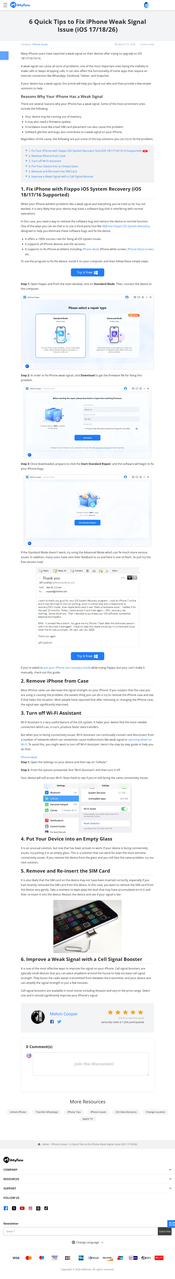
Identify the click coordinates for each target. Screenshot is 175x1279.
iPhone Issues (40, 44)
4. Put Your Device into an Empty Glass (53, 166)
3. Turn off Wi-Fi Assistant (45, 161)
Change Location (155, 1112)
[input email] (80, 1231)
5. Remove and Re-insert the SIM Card (53, 171)
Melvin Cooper (64, 1014)
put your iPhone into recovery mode (67, 668)
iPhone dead (90, 249)
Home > (47, 1144)
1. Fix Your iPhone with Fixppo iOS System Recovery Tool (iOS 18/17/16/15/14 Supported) (88, 151)
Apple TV (88, 1118)
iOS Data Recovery (126, 1112)
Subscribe (165, 1231)
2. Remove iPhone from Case (47, 156)
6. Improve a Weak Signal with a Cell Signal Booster (61, 176)
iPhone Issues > (61, 1144)
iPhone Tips (74, 1112)
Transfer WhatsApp (47, 1112)
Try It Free (87, 272)
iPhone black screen (140, 249)
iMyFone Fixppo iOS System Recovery (126, 226)
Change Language (87, 1242)
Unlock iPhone (18, 1112)
